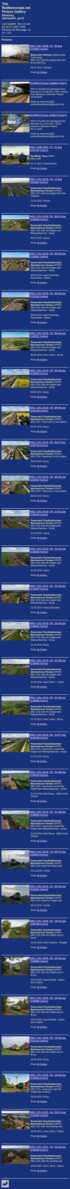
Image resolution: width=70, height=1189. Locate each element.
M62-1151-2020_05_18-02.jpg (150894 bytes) (48, 960)
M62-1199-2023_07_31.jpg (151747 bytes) (46, 149)
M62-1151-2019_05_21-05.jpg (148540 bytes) (48, 662)
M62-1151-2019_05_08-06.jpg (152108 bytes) (48, 409)
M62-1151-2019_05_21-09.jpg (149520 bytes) (48, 813)
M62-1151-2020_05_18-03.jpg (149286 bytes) (48, 1000)
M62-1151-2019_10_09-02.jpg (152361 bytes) (48, 888)
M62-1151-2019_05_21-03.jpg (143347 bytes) (48, 587)
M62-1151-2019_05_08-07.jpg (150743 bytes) (48, 444)
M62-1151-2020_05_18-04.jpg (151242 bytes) (48, 1039)
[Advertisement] (51, 16)
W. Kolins (42, 72)
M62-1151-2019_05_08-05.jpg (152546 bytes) (48, 372)
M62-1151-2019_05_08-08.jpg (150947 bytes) (48, 478)
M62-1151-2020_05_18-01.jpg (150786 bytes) (48, 922)
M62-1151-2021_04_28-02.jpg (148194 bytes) (48, 1148)
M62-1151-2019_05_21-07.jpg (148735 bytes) (48, 736)
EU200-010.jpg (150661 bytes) (48, 83)
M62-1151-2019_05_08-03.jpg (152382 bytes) (48, 295)
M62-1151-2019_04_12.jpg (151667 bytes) (46, 181)
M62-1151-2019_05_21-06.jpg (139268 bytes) (48, 699)
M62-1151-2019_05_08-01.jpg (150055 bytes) (48, 218)
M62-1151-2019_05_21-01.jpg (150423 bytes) (48, 513)
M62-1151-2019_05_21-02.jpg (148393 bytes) (48, 550)
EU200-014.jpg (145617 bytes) (48, 115)
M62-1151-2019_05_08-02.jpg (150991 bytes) (48, 255)
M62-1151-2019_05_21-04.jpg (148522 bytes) (48, 625)
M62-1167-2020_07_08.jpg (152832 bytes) (46, 47)
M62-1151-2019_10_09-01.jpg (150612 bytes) (48, 853)
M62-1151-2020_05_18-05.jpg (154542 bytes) (48, 1077)
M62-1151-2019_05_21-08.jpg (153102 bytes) (48, 774)
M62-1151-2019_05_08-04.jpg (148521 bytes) (48, 335)
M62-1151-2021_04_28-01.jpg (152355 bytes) (48, 1114)
